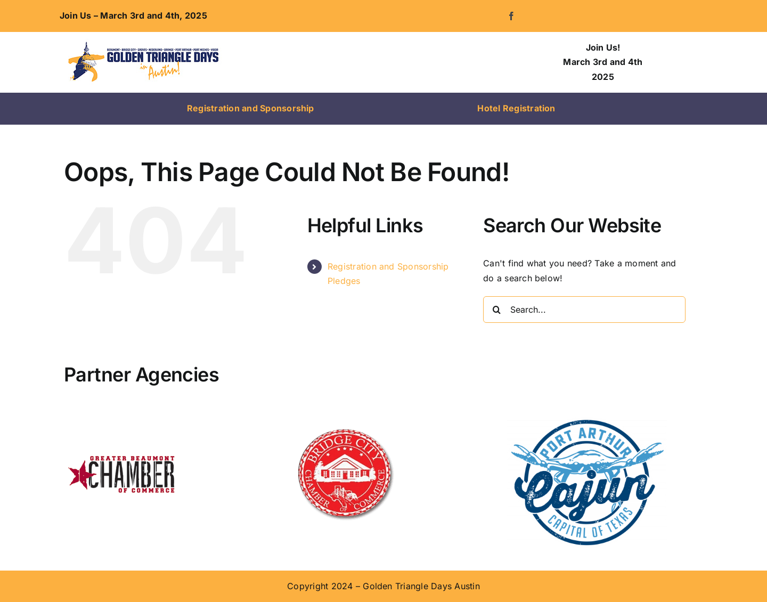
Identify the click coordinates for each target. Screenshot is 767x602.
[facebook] (511, 16)
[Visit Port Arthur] (587, 421)
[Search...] (584, 309)
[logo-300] (144, 43)
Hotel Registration (516, 108)
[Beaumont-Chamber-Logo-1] (122, 421)
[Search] (496, 309)
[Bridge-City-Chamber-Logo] (344, 421)
